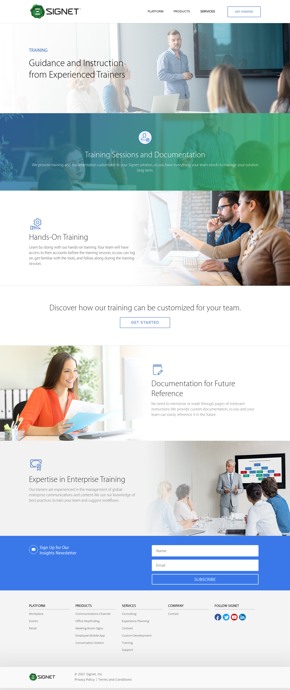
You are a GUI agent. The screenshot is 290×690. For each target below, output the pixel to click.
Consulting (129, 614)
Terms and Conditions (115, 679)
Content (127, 628)
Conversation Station (89, 643)
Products (83, 606)
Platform (37, 606)
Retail (32, 628)
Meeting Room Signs (89, 628)
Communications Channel (92, 614)
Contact (173, 614)
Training (127, 643)
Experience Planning (135, 621)
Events (33, 621)
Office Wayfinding (87, 621)
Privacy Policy (85, 679)
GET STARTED (145, 322)
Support (127, 650)
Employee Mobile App (90, 635)
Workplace (36, 614)
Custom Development (137, 635)
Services (129, 606)
